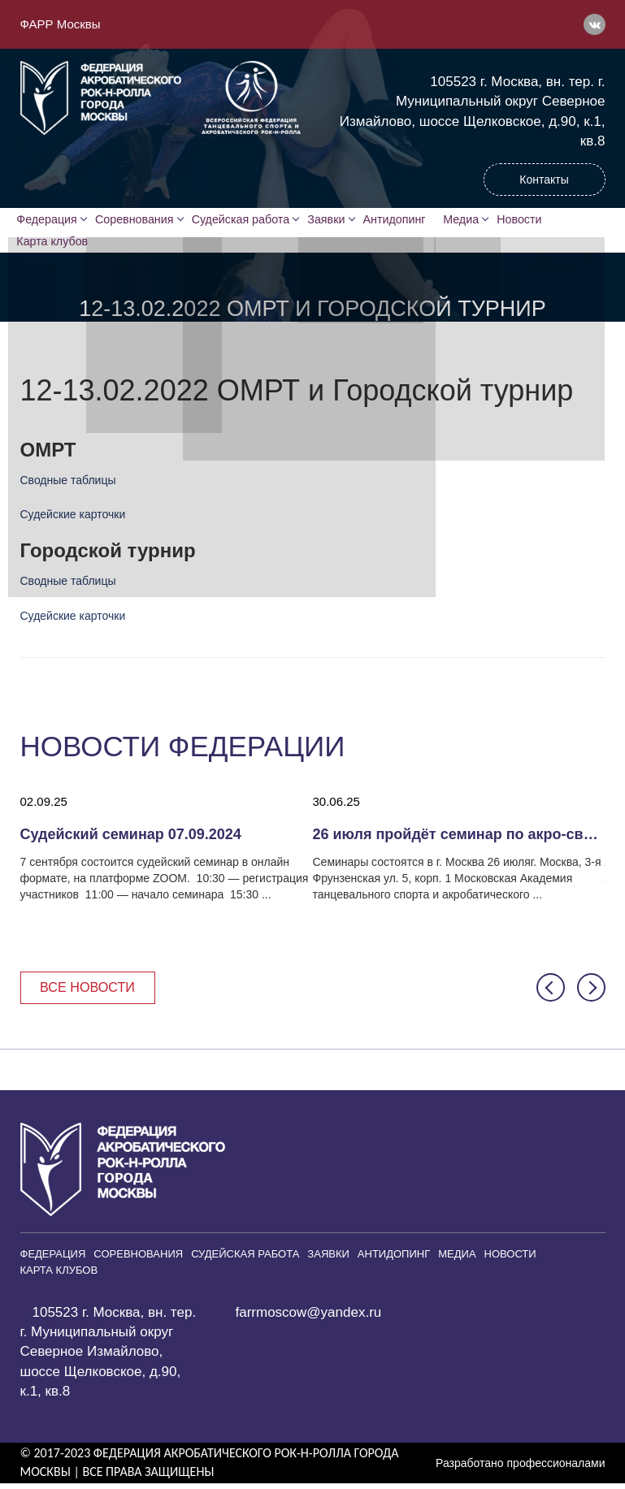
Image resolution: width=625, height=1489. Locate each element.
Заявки (331, 220)
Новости (533, 220)
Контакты (543, 179)
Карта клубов (55, 244)
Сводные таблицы (68, 484)
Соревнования (138, 220)
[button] (550, 992)
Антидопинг (401, 220)
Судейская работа (245, 220)
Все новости (91, 991)
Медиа (473, 220)
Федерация (50, 220)
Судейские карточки (73, 518)
